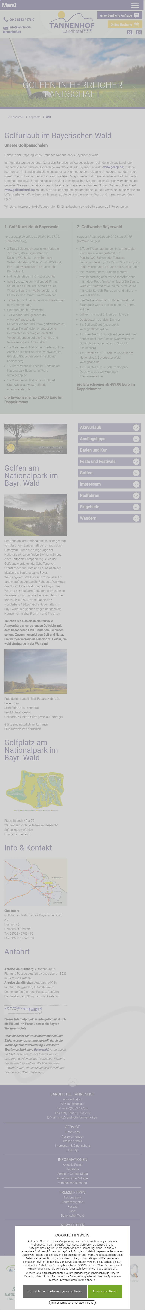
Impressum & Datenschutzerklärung (72, 1302)
